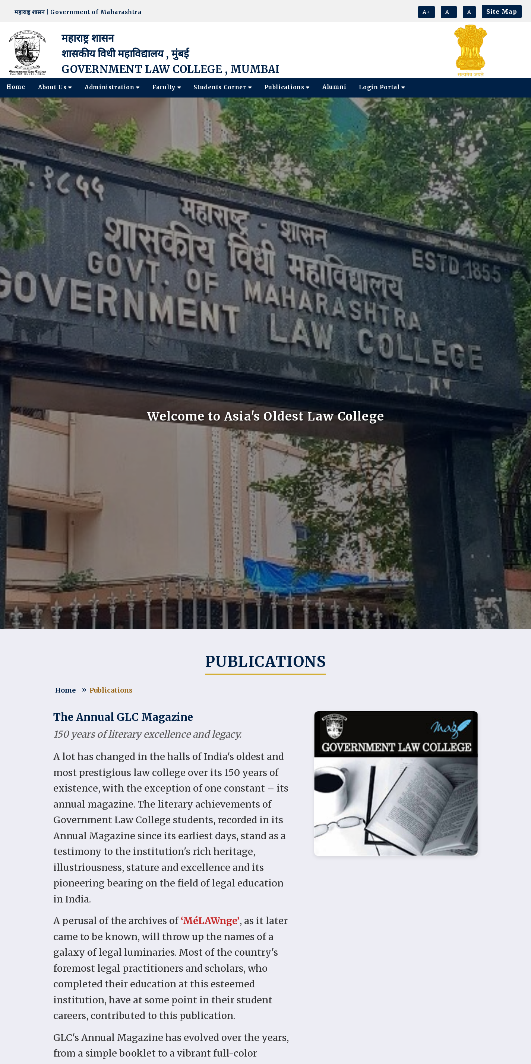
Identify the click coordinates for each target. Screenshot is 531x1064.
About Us (55, 87)
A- (448, 12)
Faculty (166, 87)
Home (15, 86)
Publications (287, 87)
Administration (112, 87)
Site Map (501, 11)
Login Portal (382, 87)
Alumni (334, 86)
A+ (426, 12)
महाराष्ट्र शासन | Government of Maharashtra (76, 12)
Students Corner (222, 87)
